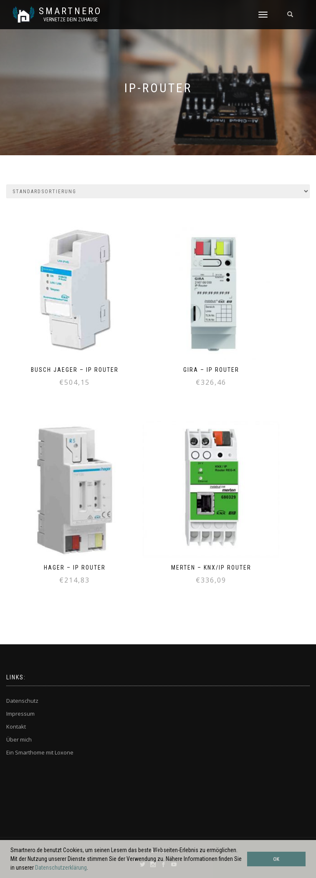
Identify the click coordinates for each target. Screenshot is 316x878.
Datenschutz (22, 700)
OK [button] (276, 859)
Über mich (19, 739)
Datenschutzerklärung (61, 867)
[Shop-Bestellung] (158, 191)
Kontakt (16, 726)
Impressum (20, 713)
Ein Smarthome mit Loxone (39, 752)
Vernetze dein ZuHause (70, 20)
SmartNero (70, 11)
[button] (90, 868)
